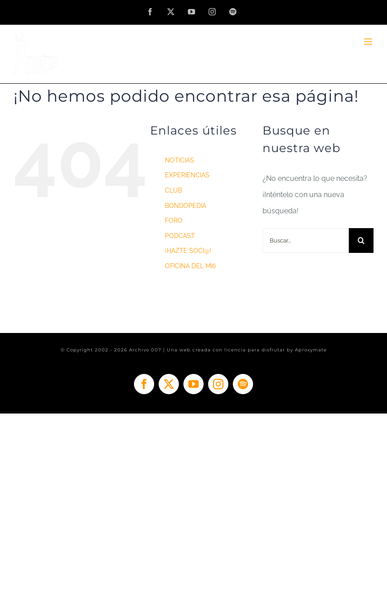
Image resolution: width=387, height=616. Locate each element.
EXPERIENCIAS (187, 175)
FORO (173, 220)
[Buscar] (361, 240)
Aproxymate (311, 350)
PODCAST (180, 235)
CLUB (173, 190)
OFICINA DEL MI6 (190, 266)
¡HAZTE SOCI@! (188, 250)
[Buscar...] (305, 240)
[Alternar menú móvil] (369, 41)
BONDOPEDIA (185, 205)
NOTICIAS (179, 160)
